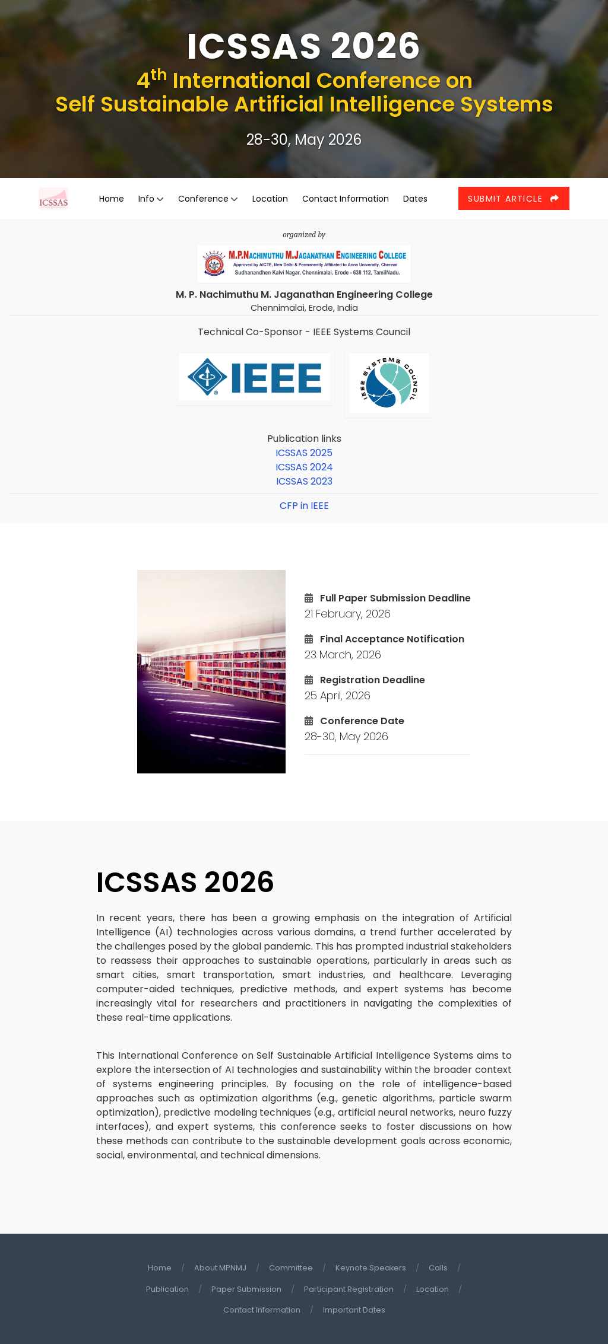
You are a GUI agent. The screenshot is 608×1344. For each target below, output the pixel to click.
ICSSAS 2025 (304, 453)
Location (270, 199)
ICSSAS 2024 (304, 467)
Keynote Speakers (370, 1268)
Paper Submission (246, 1289)
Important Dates (354, 1310)
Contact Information (345, 199)
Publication (167, 1289)
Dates (415, 199)
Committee (291, 1268)
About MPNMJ (220, 1268)
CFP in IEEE (304, 505)
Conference (203, 199)
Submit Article (513, 199)
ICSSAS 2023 (304, 481)
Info (146, 199)
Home (111, 199)
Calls (438, 1268)
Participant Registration (349, 1289)
